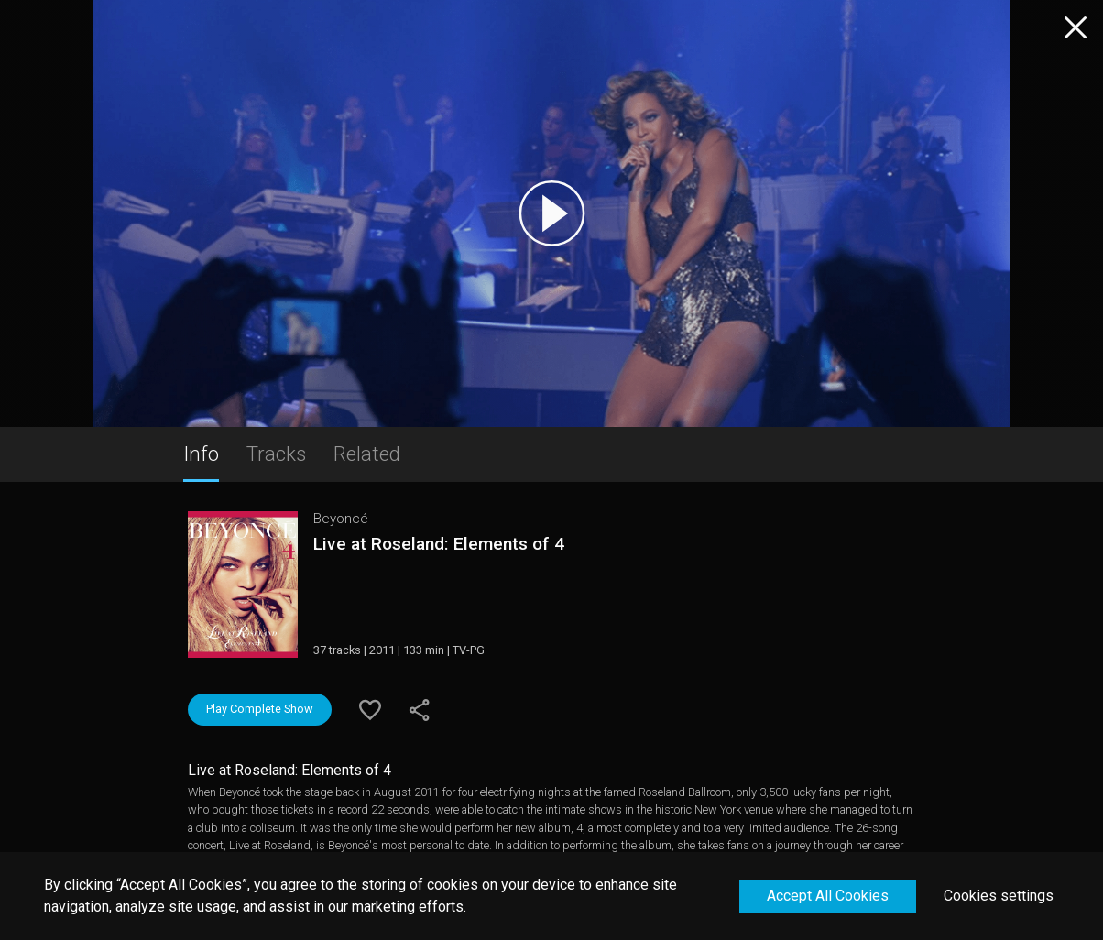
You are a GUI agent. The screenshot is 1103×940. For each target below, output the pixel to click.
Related (366, 453)
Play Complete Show (259, 709)
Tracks (276, 453)
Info (201, 453)
